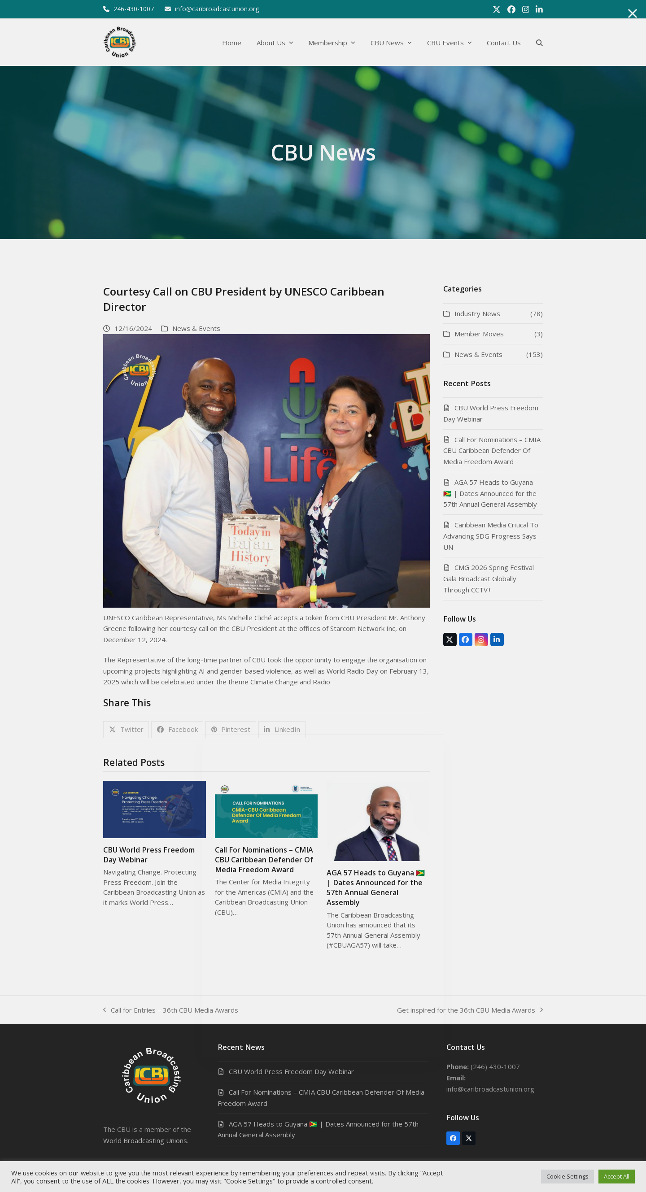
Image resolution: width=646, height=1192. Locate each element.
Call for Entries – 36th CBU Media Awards (170, 1010)
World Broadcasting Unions (145, 1140)
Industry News (477, 313)
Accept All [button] (616, 1176)
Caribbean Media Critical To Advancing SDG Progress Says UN (490, 536)
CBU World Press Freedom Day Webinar (291, 1071)
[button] (539, 42)
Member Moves (479, 333)
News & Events (196, 328)
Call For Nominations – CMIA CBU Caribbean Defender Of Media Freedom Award (264, 859)
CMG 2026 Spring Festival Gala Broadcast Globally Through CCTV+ (488, 578)
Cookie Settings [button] (567, 1176)
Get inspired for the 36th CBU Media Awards (470, 1010)
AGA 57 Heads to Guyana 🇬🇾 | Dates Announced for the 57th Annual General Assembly (376, 888)
